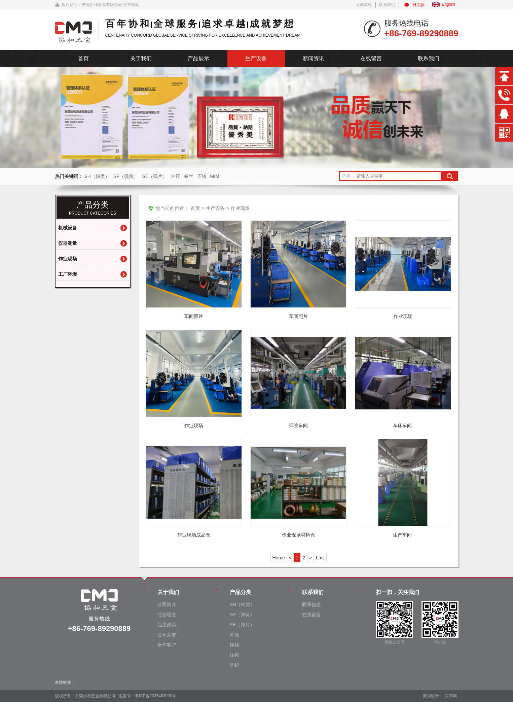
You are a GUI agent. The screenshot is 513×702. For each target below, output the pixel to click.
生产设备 (256, 58)
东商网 (451, 696)
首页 (83, 58)
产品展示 (198, 58)
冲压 (175, 176)
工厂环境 (67, 274)
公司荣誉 (166, 634)
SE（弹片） (154, 176)
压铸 (202, 176)
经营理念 (166, 614)
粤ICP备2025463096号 (155, 696)
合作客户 (166, 645)
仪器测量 (67, 243)
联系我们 (387, 4)
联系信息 (311, 604)
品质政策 (166, 624)
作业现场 (67, 258)
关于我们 (141, 58)
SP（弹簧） (126, 176)
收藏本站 (364, 4)
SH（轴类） (96, 176)
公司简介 (166, 604)
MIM (214, 176)
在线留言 (371, 58)
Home (278, 557)
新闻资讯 (313, 58)
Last (320, 557)
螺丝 (188, 176)
